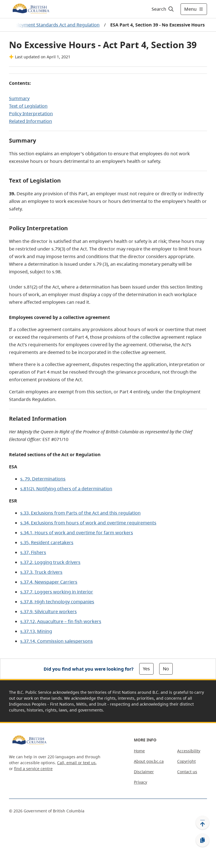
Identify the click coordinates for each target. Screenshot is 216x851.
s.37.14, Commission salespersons (56, 641)
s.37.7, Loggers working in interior (56, 592)
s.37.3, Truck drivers (41, 572)
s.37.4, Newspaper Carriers (48, 582)
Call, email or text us (76, 762)
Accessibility (188, 751)
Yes (146, 669)
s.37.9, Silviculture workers (48, 611)
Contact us (187, 771)
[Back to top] (202, 822)
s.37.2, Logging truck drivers (50, 562)
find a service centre (33, 768)
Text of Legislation (28, 106)
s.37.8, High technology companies (57, 602)
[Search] (163, 9)
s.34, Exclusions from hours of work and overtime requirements (88, 523)
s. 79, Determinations (43, 479)
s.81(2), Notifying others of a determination (66, 489)
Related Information (30, 121)
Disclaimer (144, 771)
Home (139, 751)
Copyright (186, 761)
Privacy (140, 782)
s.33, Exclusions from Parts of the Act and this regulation (80, 513)
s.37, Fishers (33, 552)
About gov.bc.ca (149, 761)
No (166, 669)
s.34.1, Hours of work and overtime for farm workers (76, 532)
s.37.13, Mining (36, 631)
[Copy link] (202, 840)
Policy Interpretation (31, 113)
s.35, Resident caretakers (46, 542)
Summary (19, 98)
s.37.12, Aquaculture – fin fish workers (60, 621)
